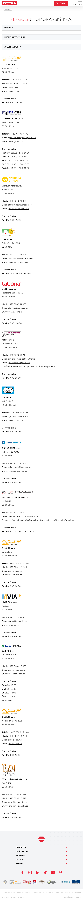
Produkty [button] (21, 847)
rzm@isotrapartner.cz (18, 802)
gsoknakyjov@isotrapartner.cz (22, 137)
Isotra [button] (19, 859)
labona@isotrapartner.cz (20, 308)
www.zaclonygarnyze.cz (19, 362)
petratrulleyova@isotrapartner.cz (23, 516)
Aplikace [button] (20, 855)
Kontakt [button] (20, 863)
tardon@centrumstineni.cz (20, 204)
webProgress (75, 897)
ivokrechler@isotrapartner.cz (21, 258)
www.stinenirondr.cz (18, 471)
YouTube (53, 872)
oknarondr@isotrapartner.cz (21, 467)
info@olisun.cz (15, 87)
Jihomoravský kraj (14, 37)
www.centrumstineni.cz (19, 208)
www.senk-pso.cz (17, 673)
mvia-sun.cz (14, 625)
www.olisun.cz (15, 91)
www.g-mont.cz (16, 420)
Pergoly (8, 27)
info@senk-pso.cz (17, 670)
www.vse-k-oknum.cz (18, 262)
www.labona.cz (15, 311)
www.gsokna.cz (16, 141)
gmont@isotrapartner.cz (19, 416)
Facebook (22, 872)
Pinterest (60, 872)
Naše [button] (22, 851)
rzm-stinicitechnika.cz (18, 806)
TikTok (45, 872)
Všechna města (12, 47)
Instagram (30, 872)
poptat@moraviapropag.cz (20, 621)
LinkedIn (37, 872)
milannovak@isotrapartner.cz (22, 359)
